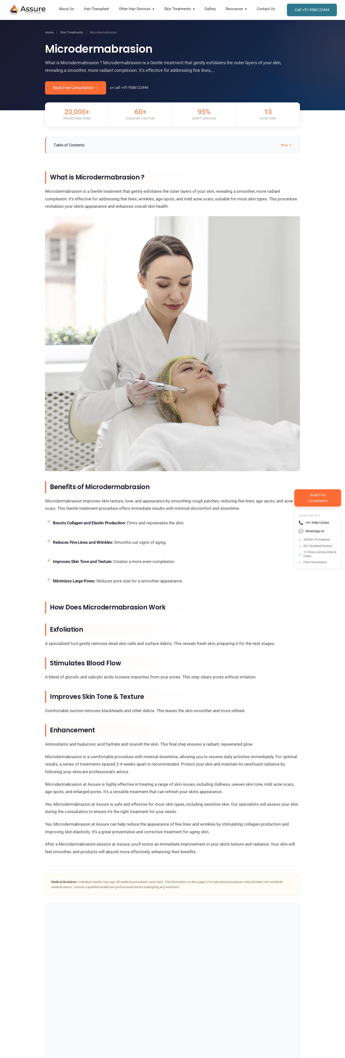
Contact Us (266, 9)
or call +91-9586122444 (129, 87)
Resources (234, 9)
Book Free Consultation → (75, 87)
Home (49, 32)
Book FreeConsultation (318, 498)
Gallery (210, 9)
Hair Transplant (96, 9)
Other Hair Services (135, 9)
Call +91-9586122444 (312, 10)
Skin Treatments (177, 9)
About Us (66, 9)
